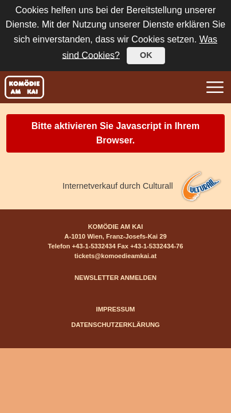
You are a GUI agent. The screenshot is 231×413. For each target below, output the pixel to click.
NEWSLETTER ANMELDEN (115, 277)
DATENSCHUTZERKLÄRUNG (115, 324)
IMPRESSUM (115, 309)
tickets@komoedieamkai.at (115, 255)
